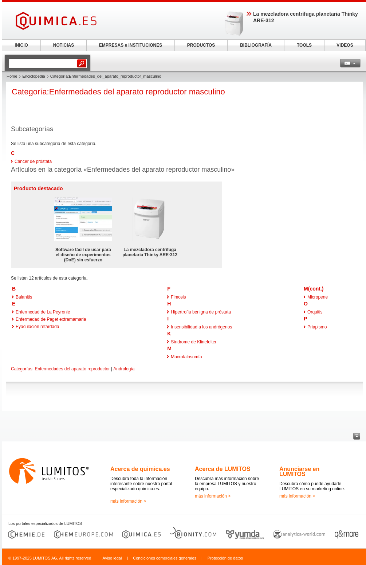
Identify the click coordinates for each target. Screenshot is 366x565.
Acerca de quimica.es (140, 469)
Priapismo (317, 327)
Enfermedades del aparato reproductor (72, 368)
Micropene (317, 297)
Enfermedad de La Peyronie (43, 312)
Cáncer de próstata (33, 161)
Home (12, 76)
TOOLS (304, 45)
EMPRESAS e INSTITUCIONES (130, 45)
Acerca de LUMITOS (223, 469)
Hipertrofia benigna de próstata (201, 312)
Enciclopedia (33, 76)
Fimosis (178, 297)
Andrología (123, 368)
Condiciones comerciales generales (164, 558)
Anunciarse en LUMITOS (299, 471)
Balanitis (24, 297)
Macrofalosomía (186, 356)
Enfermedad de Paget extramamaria (51, 319)
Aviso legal (112, 558)
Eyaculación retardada (37, 326)
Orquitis (314, 312)
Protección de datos (225, 558)
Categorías (21, 368)
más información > (128, 501)
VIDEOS (345, 45)
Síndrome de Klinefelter (193, 341)
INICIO (21, 45)
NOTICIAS (63, 45)
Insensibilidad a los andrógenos (201, 327)
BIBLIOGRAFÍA (256, 45)
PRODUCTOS (201, 45)
